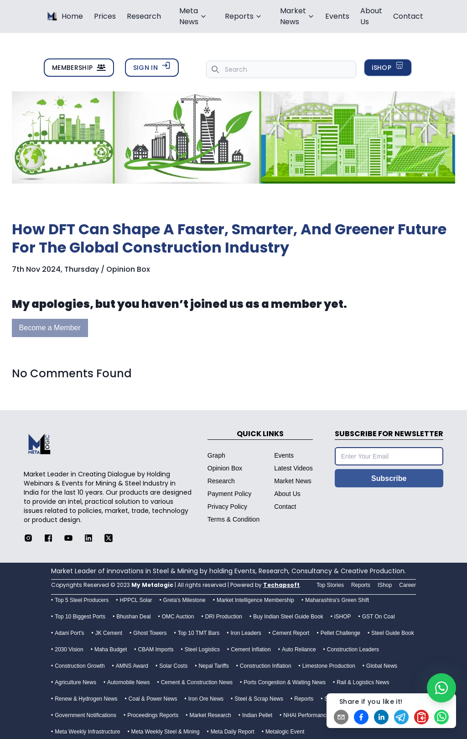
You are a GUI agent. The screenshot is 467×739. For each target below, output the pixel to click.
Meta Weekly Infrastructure (87, 731)
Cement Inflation (250, 649)
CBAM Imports (156, 649)
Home (72, 16)
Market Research (210, 715)
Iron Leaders (245, 633)
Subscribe (388, 478)
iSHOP (388, 66)
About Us (371, 16)
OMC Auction (178, 616)
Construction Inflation (265, 666)
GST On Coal (378, 616)
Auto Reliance (299, 649)
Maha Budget (110, 649)
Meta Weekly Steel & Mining (165, 731)
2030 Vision (69, 649)
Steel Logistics (202, 649)
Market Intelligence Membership (255, 600)
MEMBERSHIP (79, 67)
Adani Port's (69, 633)
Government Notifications (85, 715)
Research (144, 16)
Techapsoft (281, 585)
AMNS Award (132, 666)
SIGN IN (152, 66)
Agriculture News (75, 682)
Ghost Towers (149, 633)
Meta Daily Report (232, 731)
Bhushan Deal (133, 616)
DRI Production (223, 616)
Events (337, 16)
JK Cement (108, 633)
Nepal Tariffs (213, 666)
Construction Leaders (353, 649)
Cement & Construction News (197, 682)
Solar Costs (173, 666)
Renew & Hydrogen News (86, 699)
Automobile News (128, 682)
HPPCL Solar (135, 600)
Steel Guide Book (392, 633)
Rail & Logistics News (363, 682)
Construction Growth (79, 666)
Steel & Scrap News (258, 699)
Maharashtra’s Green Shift (337, 600)
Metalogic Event (284, 731)
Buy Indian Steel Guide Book (288, 616)
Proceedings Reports (152, 715)
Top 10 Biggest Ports (80, 616)
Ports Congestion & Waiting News (285, 682)
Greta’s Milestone (184, 600)
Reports (303, 699)
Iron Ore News (205, 699)
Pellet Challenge (340, 633)
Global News (381, 666)
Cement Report (290, 633)
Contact (408, 16)
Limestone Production (328, 666)
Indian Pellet (257, 715)
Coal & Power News (153, 699)
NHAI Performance (306, 715)
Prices (105, 16)
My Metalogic (152, 585)
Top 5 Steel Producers (82, 600)
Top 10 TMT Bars (199, 633)
